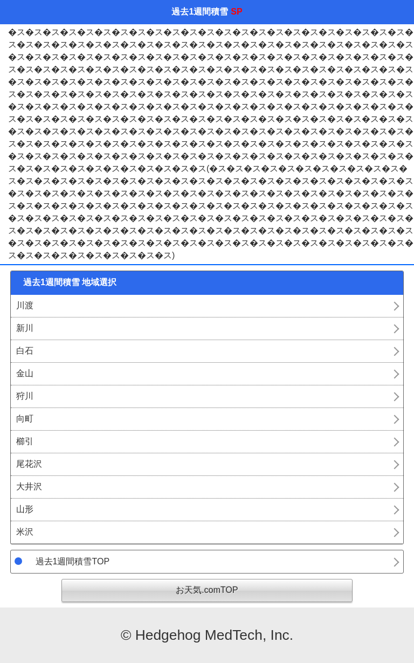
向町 (24, 418)
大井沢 (29, 486)
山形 (24, 509)
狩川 (24, 395)
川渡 (24, 305)
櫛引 (24, 441)
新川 (24, 328)
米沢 (24, 531)
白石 (24, 350)
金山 (24, 373)
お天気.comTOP (207, 590)
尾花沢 (29, 463)
